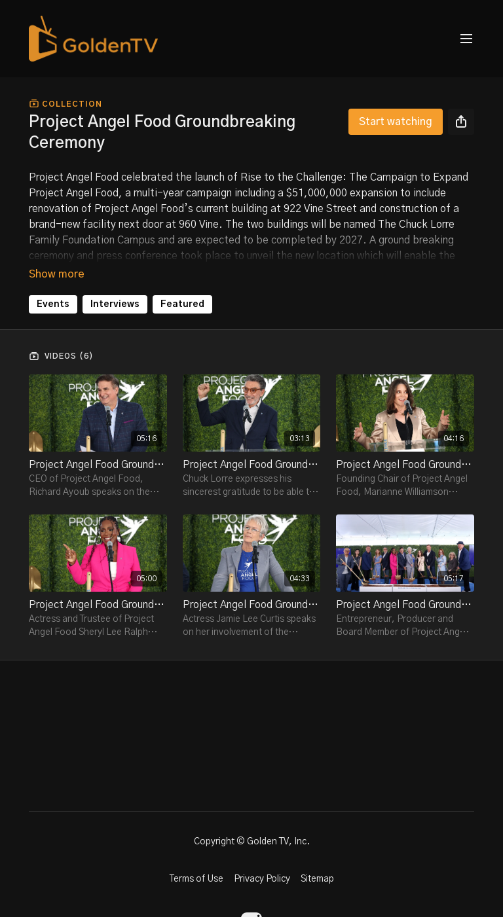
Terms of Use (196, 879)
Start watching (395, 122)
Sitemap (317, 879)
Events (53, 304)
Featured (182, 304)
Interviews (115, 304)
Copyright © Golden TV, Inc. (252, 841)
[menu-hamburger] (466, 39)
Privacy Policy (262, 879)
